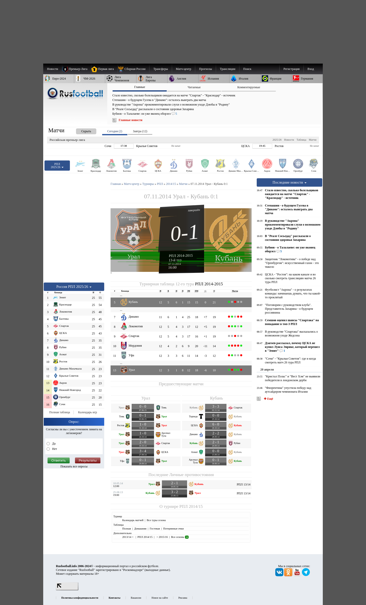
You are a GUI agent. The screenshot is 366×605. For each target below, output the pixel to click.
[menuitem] (133, 69)
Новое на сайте (159, 597)
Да (53, 443)
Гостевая (155, 528)
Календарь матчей (132, 520)
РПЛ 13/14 (243, 484)
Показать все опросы (74, 466)
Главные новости (130, 120)
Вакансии (136, 597)
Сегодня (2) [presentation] (114, 131)
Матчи (312, 139)
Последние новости (289, 182)
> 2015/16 (162, 536)
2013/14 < (128, 536)
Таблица (301, 139)
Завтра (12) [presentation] (140, 131)
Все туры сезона (156, 520)
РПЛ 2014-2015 (181, 255)
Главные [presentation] (139, 87)
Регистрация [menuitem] (291, 69)
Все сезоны (180, 536)
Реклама (182, 597)
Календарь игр (87, 412)
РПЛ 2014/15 (191, 506)
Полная (126, 528)
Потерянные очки (173, 528)
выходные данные (157, 570)
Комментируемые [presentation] (248, 87)
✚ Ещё (268, 399)
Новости (289, 139)
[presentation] (81, 130)
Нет (54, 449)
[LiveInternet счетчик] (67, 589)
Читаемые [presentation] (194, 87)
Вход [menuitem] (311, 69)
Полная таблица (59, 412)
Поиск (247, 69)
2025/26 (276, 139)
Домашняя (140, 528)
